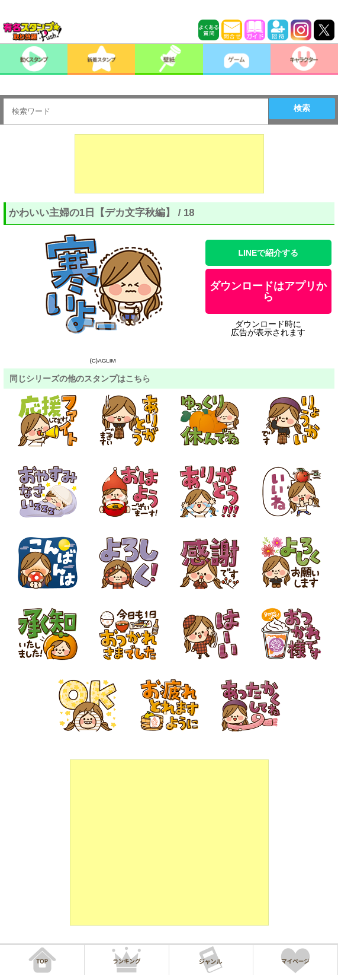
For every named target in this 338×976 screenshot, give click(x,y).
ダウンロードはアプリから (268, 291)
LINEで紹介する (268, 252)
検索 (302, 108)
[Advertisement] (169, 163)
